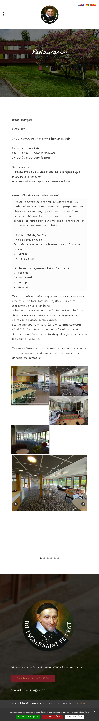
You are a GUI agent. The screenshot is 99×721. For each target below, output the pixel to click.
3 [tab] (48, 558)
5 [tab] (55, 558)
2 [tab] (44, 558)
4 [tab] (51, 558)
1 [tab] (41, 558)
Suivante (83, 504)
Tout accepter (28, 716)
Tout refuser (52, 716)
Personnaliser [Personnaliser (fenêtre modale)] (74, 716)
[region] (49, 505)
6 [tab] (58, 558)
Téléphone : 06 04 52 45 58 (33, 678)
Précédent (16, 504)
